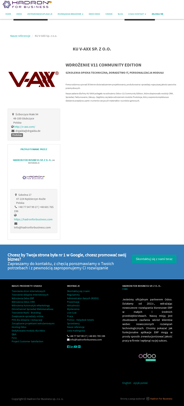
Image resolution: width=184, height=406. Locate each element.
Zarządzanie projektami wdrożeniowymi (33, 323)
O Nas (125, 289)
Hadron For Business (161, 398)
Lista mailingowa (76, 330)
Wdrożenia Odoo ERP (23, 298)
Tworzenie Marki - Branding (26, 312)
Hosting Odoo (19, 327)
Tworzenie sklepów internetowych (30, 294)
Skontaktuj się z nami (78, 291)
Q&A (14, 334)
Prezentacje (73, 301)
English (126, 383)
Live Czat (72, 312)
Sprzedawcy (73, 323)
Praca (70, 316)
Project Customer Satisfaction (27, 341)
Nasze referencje (20, 36)
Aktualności (73, 305)
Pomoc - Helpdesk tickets (80, 319)
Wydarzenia (73, 309)
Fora (14, 337)
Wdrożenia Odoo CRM (23, 301)
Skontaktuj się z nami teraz (154, 259)
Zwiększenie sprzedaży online (27, 316)
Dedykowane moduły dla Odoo (28, 330)
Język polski (140, 383)
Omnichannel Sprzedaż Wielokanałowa (32, 309)
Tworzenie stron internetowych (28, 291)
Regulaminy (73, 294)
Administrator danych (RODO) (83, 298)
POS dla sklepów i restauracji (27, 319)
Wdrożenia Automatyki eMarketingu (31, 305)
